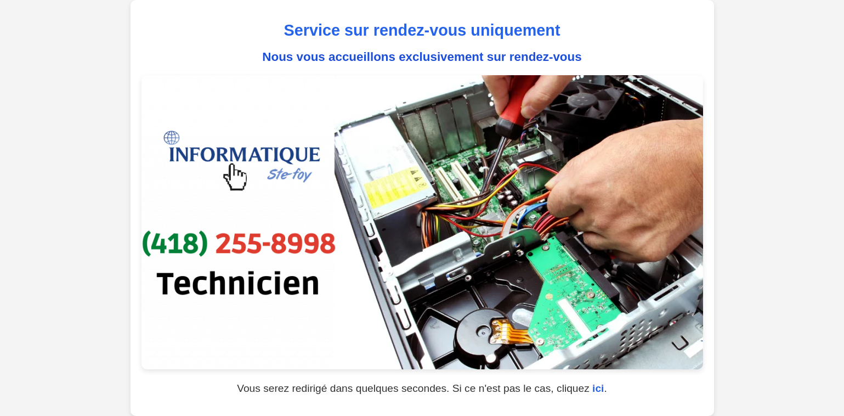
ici (598, 388)
